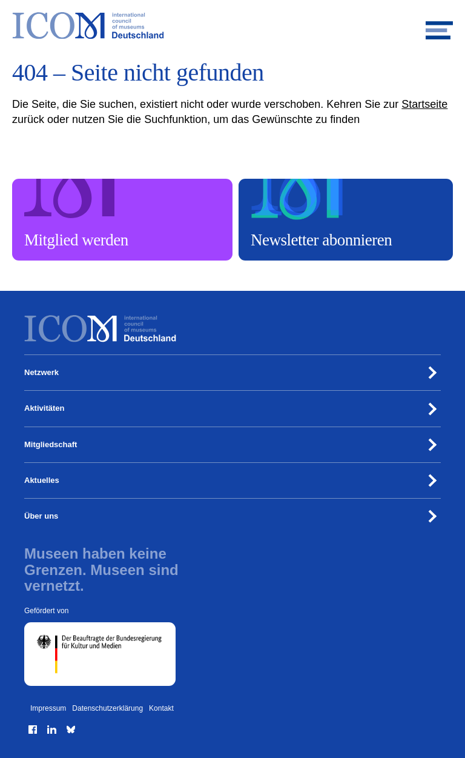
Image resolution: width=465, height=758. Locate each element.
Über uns (41, 515)
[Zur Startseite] (232, 25)
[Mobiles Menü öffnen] (439, 25)
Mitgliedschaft (50, 444)
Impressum (48, 708)
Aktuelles (41, 480)
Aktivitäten (44, 408)
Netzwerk (41, 372)
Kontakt (161, 708)
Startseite (424, 104)
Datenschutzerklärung (107, 708)
